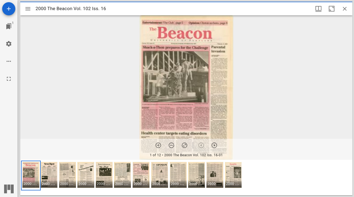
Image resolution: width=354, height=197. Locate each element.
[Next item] (214, 145)
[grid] (186, 177)
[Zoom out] (171, 145)
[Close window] (344, 8)
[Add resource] (8, 8)
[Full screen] (8, 78)
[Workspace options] (8, 61)
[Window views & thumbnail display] (318, 8)
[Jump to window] (8, 26)
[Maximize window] (331, 8)
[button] (30, 175)
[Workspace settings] (8, 43)
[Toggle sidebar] (27, 8)
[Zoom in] (158, 145)
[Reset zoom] (184, 145)
